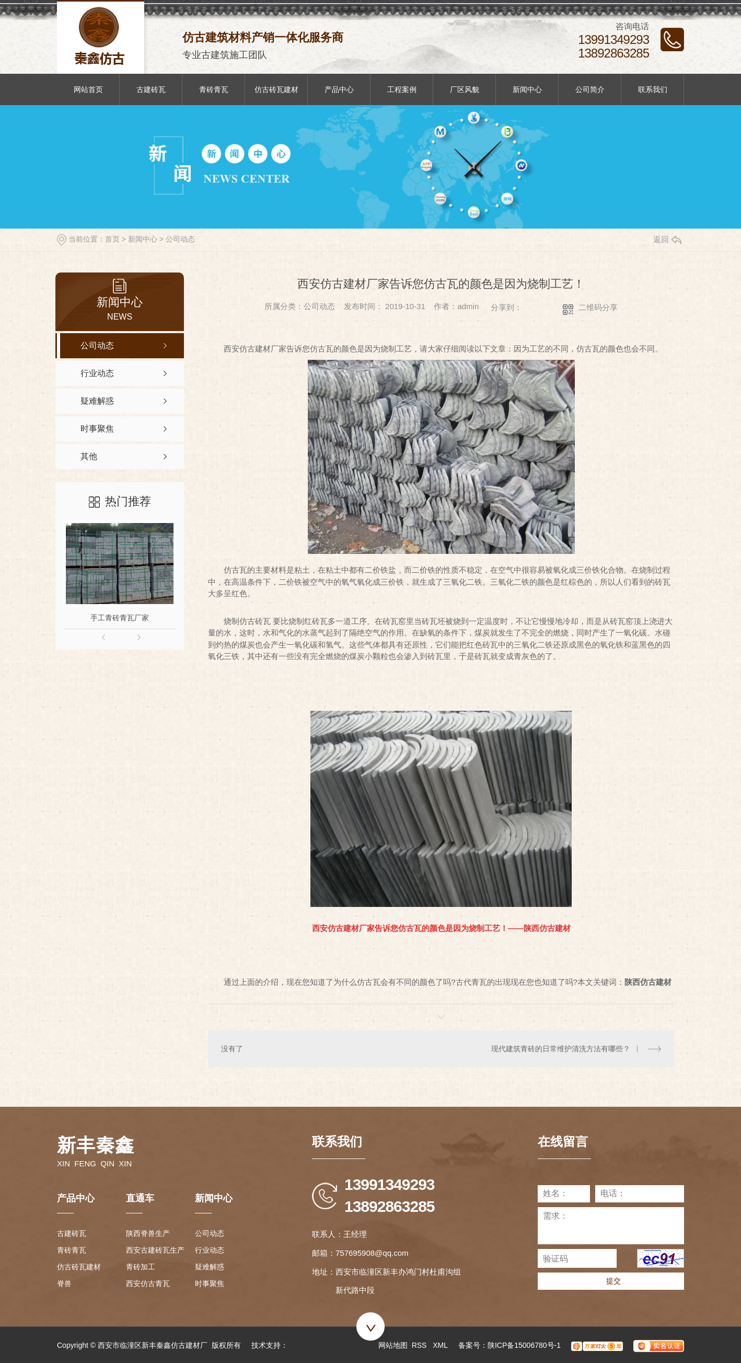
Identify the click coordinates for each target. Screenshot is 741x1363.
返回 (667, 239)
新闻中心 (527, 89)
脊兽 (64, 1283)
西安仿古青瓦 (148, 1283)
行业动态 (209, 1250)
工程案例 (401, 89)
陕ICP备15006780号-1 (524, 1345)
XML (440, 1345)
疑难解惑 (209, 1267)
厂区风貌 (464, 89)
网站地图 (393, 1345)
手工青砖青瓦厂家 (119, 618)
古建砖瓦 (151, 89)
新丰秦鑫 (95, 1145)
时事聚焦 (209, 1283)
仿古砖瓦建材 (276, 89)
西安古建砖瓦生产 (155, 1250)
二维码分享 (598, 307)
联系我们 (652, 89)
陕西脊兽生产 (148, 1233)
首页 (112, 239)
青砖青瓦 (213, 89)
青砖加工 (140, 1267)
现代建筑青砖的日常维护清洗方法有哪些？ (560, 1048)
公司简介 (590, 89)
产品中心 (339, 89)
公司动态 (180, 239)
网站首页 (88, 89)
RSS (420, 1345)
